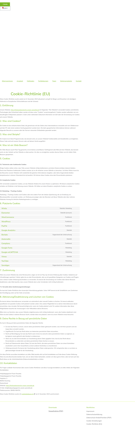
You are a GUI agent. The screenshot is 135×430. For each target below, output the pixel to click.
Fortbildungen (43, 81)
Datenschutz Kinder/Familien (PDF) (98, 418)
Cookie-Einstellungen (94, 421)
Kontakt (78, 81)
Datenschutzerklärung (94, 414)
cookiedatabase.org (28, 394)
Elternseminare (7, 81)
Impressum (90, 411)
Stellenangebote (66, 81)
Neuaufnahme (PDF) (56, 411)
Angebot (20, 81)
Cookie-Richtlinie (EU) (94, 424)
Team (54, 81)
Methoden (30, 81)
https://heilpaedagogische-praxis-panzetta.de (25, 110)
